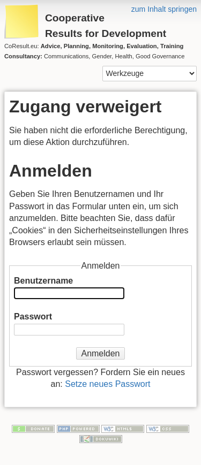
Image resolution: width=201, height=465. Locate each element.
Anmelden (100, 353)
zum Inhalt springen (164, 9)
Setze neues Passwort (107, 383)
